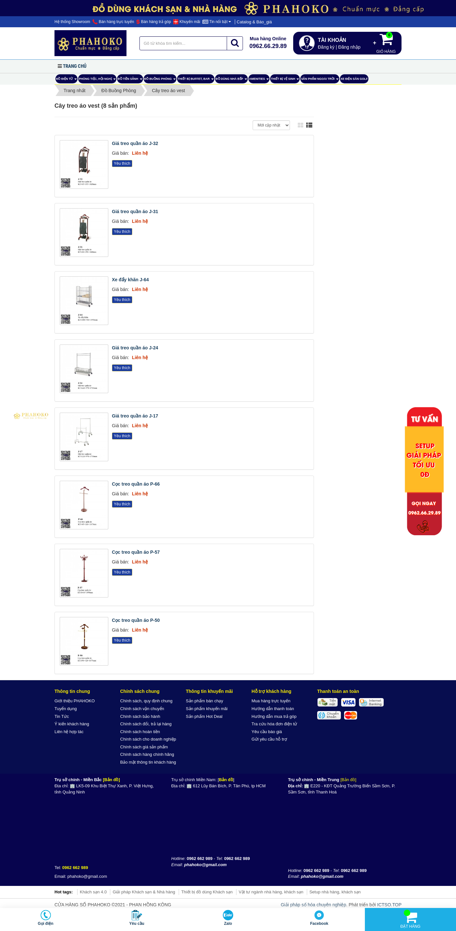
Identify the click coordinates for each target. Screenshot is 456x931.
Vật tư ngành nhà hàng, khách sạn (271, 891)
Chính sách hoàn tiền (140, 731)
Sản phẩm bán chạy (204, 700)
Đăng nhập (349, 47)
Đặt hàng (410, 919)
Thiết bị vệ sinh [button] (285, 80)
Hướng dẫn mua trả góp (274, 716)
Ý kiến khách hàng (71, 723)
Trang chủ (75, 66)
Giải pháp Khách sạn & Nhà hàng (144, 891)
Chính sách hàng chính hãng (147, 754)
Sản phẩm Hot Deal (204, 716)
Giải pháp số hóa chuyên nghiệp (313, 904)
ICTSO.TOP (389, 904)
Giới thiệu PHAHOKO (74, 700)
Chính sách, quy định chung (146, 700)
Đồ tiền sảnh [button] (130, 80)
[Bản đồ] (111, 779)
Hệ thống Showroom (72, 21)
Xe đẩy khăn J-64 (130, 279)
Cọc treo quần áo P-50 (136, 620)
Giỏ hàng (386, 43)
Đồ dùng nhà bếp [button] (231, 80)
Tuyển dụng (65, 708)
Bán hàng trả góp (153, 21)
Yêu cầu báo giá (267, 731)
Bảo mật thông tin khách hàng (148, 762)
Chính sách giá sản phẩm (144, 746)
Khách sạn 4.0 (93, 891)
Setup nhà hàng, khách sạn (335, 891)
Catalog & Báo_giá (254, 21)
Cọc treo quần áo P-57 (136, 552)
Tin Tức (61, 716)
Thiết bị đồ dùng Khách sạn (207, 891)
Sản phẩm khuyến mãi (207, 708)
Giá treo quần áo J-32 (135, 143)
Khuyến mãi (186, 21)
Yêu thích (122, 163)
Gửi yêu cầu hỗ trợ (269, 739)
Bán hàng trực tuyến (113, 21)
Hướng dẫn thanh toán (273, 708)
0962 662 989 (75, 867)
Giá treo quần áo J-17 (135, 415)
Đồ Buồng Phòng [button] (160, 80)
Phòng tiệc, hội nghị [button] (97, 80)
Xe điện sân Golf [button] (354, 78)
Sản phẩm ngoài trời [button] (320, 80)
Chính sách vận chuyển (142, 708)
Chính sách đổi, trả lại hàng (146, 723)
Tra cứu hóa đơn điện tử (274, 723)
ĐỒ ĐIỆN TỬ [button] (66, 80)
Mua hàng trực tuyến (271, 700)
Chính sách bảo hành (140, 716)
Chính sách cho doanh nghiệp (148, 739)
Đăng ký (326, 47)
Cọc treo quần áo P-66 (136, 484)
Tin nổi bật (216, 21)
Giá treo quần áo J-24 (135, 347)
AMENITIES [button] (259, 80)
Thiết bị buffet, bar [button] (196, 80)
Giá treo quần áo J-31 (135, 211)
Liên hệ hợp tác (68, 731)
